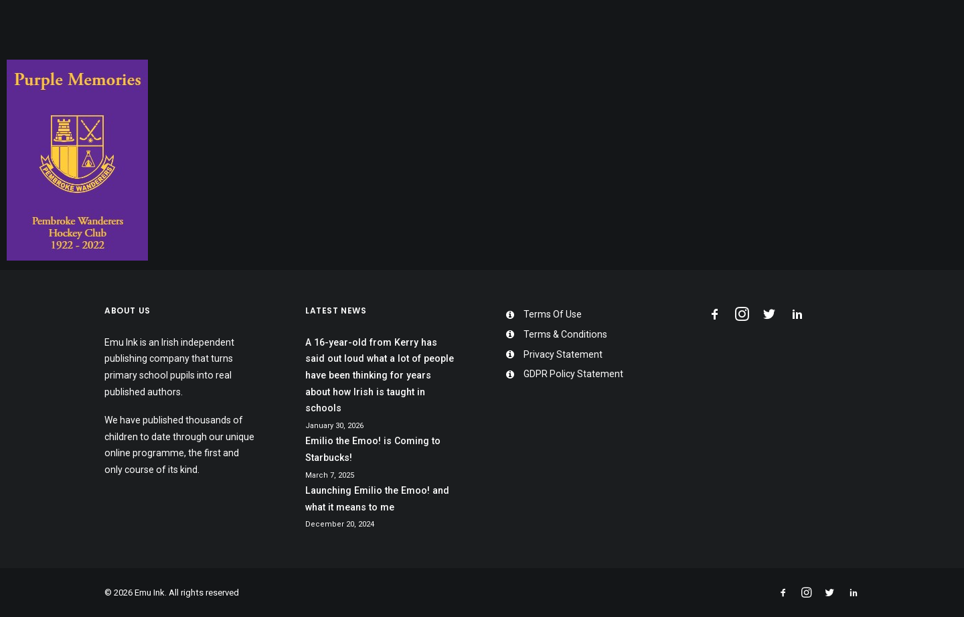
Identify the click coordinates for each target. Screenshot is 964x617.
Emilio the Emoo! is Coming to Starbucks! (372, 449)
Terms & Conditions (565, 334)
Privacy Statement (563, 354)
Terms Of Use (553, 314)
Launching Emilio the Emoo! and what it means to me (377, 498)
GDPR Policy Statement (573, 373)
